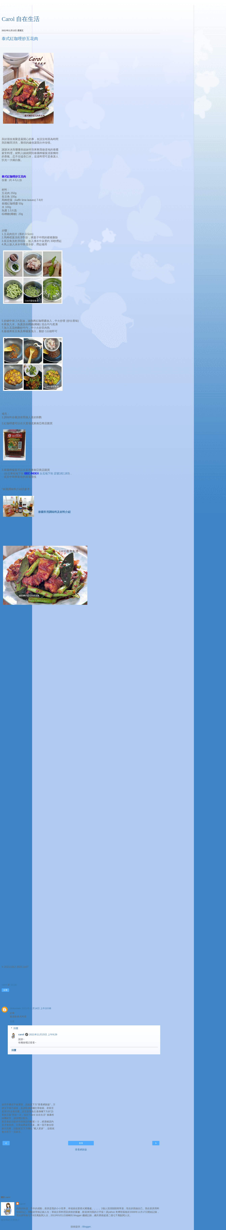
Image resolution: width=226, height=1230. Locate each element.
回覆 (12, 1021)
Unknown (15, 1008)
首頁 (81, 1143)
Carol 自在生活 (21, 19)
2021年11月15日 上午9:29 (43, 1034)
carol (21, 1034)
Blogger (86, 1226)
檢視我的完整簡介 (10, 1220)
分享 (5, 990)
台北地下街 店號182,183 (54, 473)
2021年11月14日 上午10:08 (36, 1008)
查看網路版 (81, 1149)
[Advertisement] (81, 9)
